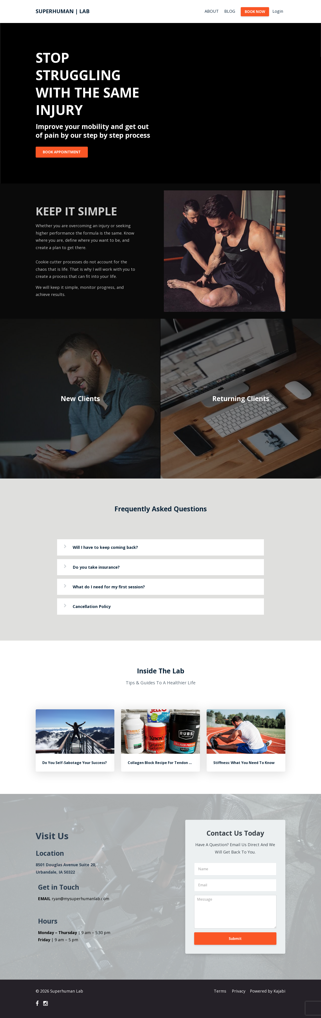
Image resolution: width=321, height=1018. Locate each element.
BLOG (229, 11)
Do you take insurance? (96, 567)
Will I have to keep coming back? (105, 547)
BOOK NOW (255, 11)
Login (277, 11)
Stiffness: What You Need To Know (244, 762)
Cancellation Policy (92, 606)
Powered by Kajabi (267, 991)
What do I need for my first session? (109, 586)
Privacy (238, 991)
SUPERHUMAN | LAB (63, 11)
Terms (220, 991)
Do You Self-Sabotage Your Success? (74, 762)
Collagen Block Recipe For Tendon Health (164, 762)
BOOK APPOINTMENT (62, 152)
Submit (235, 938)
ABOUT (212, 11)
